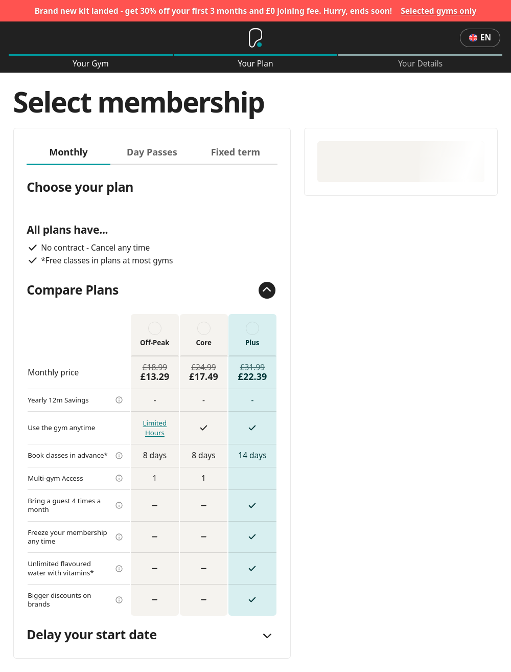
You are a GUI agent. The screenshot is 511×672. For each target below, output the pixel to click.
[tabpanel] (152, 390)
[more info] (119, 400)
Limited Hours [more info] (155, 427)
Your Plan (255, 64)
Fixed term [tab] (236, 152)
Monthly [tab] (68, 152)
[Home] (255, 38)
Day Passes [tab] (152, 152)
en (480, 37)
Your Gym (91, 64)
